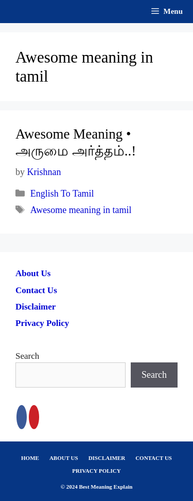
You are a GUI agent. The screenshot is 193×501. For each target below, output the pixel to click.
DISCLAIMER (107, 458)
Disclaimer (35, 307)
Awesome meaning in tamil (81, 210)
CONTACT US (153, 458)
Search (27, 356)
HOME (30, 458)
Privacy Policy (42, 323)
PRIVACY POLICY (96, 471)
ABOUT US (63, 458)
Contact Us (36, 290)
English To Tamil (62, 193)
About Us (33, 273)
